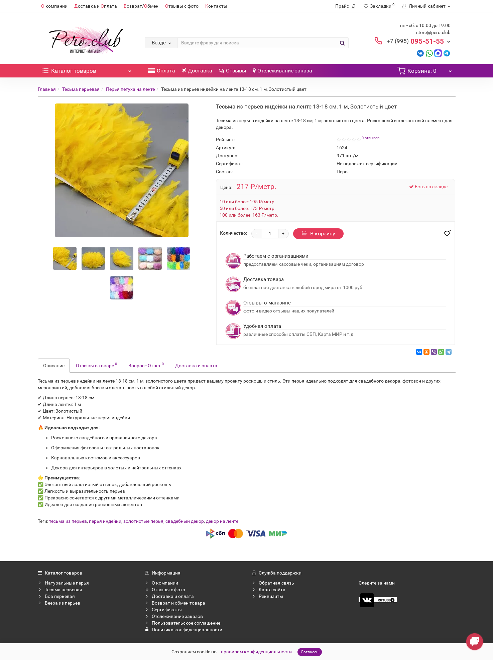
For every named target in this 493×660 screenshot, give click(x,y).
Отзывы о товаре (96, 365)
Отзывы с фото (165, 589)
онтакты (216, 6)
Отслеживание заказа (282, 70)
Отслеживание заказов (174, 616)
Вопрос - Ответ (146, 365)
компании (54, 6)
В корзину (318, 233)
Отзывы (232, 70)
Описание (54, 365)
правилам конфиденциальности (256, 651)
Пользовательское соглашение (182, 623)
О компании (161, 583)
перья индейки (105, 521)
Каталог (86, 69)
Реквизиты (267, 596)
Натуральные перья (63, 583)
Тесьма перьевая (81, 89)
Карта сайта (268, 589)
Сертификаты (163, 609)
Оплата (161, 70)
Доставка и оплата (196, 365)
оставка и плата (95, 6)
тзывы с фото (182, 6)
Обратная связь (273, 583)
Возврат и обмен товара (175, 603)
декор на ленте (222, 521)
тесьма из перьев (68, 521)
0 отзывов (370, 138)
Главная (47, 89)
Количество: (233, 233)
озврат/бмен (141, 6)
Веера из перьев (59, 603)
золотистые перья (143, 521)
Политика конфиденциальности (183, 629)
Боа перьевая (56, 596)
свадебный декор (184, 521)
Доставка (197, 70)
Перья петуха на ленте (130, 89)
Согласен (310, 652)
